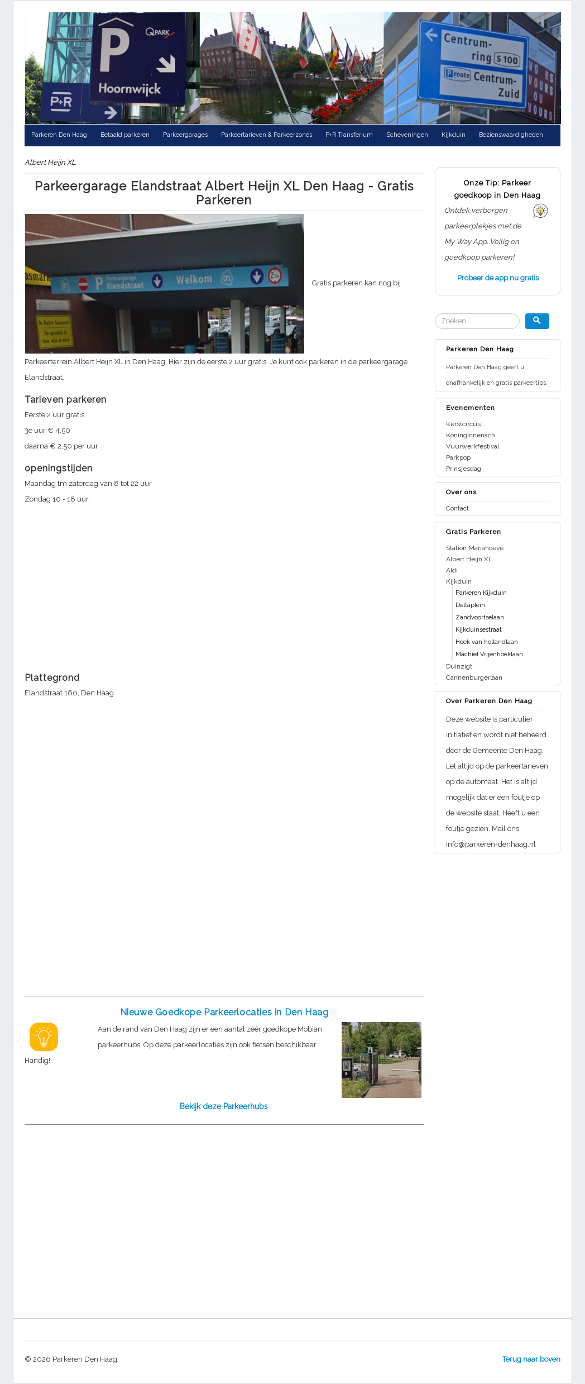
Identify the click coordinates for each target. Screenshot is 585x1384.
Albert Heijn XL (469, 559)
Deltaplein (470, 605)
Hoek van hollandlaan (486, 642)
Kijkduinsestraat (478, 629)
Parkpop (458, 457)
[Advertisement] (224, 585)
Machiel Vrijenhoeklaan (489, 654)
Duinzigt (459, 666)
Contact (457, 508)
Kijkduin (454, 135)
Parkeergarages (185, 135)
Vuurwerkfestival (472, 446)
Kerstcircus (463, 424)
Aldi (452, 570)
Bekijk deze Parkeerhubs (224, 1106)
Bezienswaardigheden (511, 135)
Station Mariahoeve (475, 548)
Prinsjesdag (463, 469)
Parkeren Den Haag (59, 135)
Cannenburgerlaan (474, 677)
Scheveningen (407, 135)
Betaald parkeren (125, 135)
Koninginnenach (470, 435)
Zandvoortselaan (479, 617)
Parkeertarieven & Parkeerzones (266, 135)
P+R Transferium (349, 135)
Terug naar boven (531, 1359)
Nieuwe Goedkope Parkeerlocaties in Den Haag (224, 1012)
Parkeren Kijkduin (481, 592)
